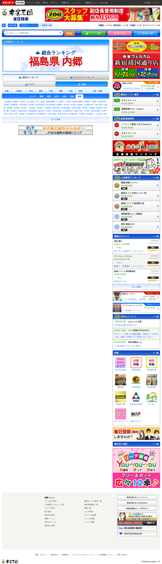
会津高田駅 (76, 108)
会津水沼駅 (95, 111)
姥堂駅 (80, 105)
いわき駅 (97, 114)
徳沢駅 (39, 108)
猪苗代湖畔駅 (77, 102)
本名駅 (22, 114)
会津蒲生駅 (72, 114)
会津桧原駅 (57, 111)
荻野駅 (9, 108)
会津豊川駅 (88, 105)
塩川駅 (73, 105)
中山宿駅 (59, 102)
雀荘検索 (12, 25)
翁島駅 (6, 105)
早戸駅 (86, 111)
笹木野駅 (7, 102)
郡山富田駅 (50, 105)
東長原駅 (23, 105)
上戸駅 (67, 102)
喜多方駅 (98, 105)
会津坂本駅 (22, 111)
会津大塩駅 (51, 114)
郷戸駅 (41, 111)
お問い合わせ (122, 555)
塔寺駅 (13, 111)
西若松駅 (56, 108)
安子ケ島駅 (39, 102)
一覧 (156, 95)
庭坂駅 (15, 102)
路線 (82, 84)
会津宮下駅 (78, 111)
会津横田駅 (41, 114)
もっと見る (55, 119)
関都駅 (87, 102)
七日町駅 (47, 108)
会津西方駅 (67, 111)
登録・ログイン (41, 555)
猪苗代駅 (102, 102)
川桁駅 (94, 102)
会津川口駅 (13, 114)
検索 (69, 33)
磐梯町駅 (14, 105)
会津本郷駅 (65, 108)
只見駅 (81, 114)
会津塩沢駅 (62, 114)
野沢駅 (23, 108)
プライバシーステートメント (83, 555)
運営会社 (54, 555)
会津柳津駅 (32, 111)
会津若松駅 (39, 105)
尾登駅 (16, 108)
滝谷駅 (48, 111)
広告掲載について (106, 555)
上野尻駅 (31, 108)
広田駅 (31, 105)
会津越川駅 (30, 114)
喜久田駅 (30, 102)
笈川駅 (66, 105)
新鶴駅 (92, 108)
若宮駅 (99, 108)
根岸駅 (84, 108)
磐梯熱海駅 (50, 102)
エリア (30, 84)
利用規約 (65, 555)
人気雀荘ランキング (28, 25)
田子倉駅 (89, 114)
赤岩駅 (22, 102)
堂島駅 (59, 105)
